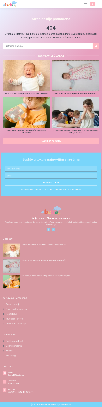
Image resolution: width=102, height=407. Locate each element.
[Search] (96, 46)
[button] (85, 4)
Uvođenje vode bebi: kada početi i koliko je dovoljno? (26, 131)
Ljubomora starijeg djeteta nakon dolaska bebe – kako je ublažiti (75, 131)
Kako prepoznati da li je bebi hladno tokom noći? (75, 93)
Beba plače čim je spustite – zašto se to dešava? (26, 93)
